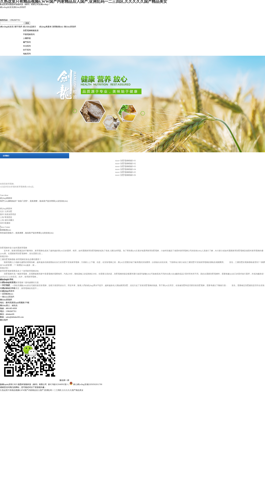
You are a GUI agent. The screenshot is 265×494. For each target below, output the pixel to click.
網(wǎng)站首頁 (6, 7)
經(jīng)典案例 (45, 27)
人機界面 (27, 38)
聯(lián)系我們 (20, 7)
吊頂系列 (27, 46)
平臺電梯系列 (29, 34)
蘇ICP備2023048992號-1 (58, 384)
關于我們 (18, 27)
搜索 (27, 23)
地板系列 (27, 54)
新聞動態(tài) (57, 27)
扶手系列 (27, 50)
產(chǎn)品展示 (29, 27)
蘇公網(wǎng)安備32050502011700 (85, 384)
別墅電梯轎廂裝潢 (31, 31)
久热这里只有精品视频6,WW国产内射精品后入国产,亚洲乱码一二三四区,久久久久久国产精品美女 (41, 390)
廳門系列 (27, 42)
